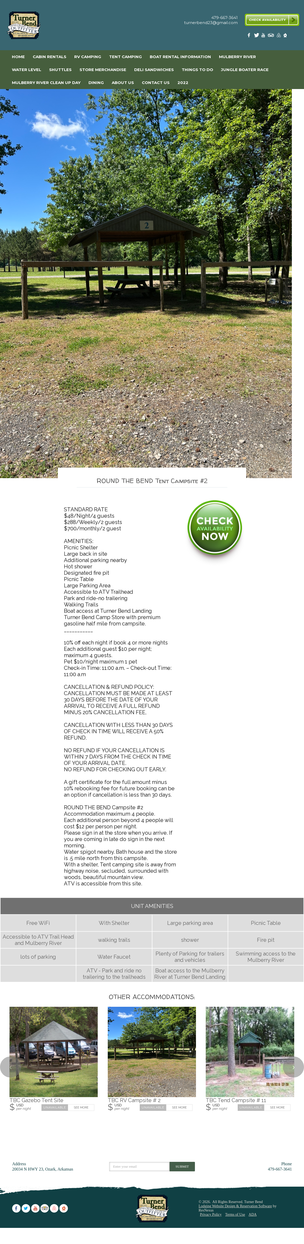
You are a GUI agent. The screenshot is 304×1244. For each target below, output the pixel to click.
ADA (252, 1231)
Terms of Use (235, 1231)
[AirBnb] (278, 36)
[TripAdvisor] (271, 36)
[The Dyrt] (285, 36)
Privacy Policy (211, 1231)
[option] (152, 292)
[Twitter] (257, 36)
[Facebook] (250, 36)
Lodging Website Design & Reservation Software (235, 1222)
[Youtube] (264, 36)
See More (81, 1123)
